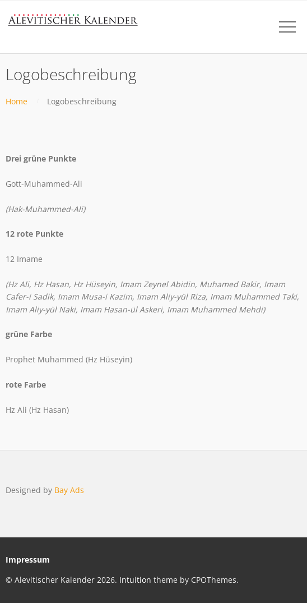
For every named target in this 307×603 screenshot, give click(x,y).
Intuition (135, 579)
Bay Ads (69, 490)
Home (16, 101)
